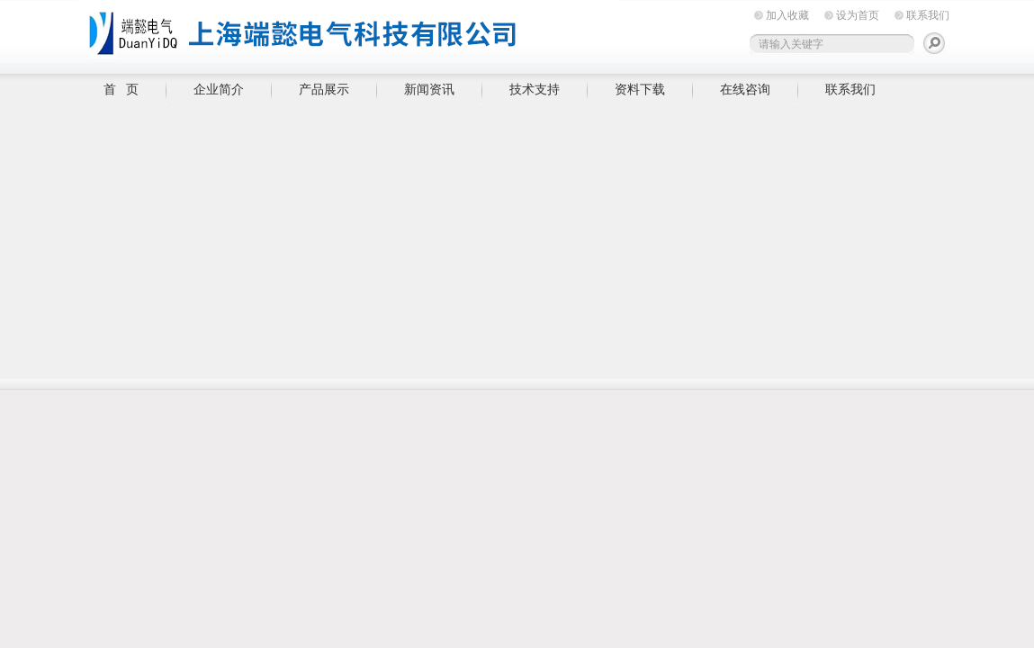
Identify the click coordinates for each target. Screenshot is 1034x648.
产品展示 (324, 89)
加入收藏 (787, 15)
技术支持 (534, 89)
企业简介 (218, 89)
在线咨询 (745, 89)
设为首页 (857, 15)
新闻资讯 (429, 89)
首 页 (121, 89)
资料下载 (640, 89)
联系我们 (927, 15)
